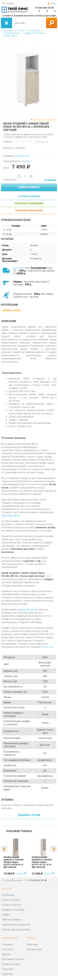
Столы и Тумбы (11, 899)
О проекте (7, 16)
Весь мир (32, 944)
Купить (20, 873)
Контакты (29, 16)
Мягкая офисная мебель (16, 929)
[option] (29, 79)
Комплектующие (11, 33)
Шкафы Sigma (10, 35)
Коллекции (34, 30)
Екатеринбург (34, 949)
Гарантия (7, 974)
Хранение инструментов (16, 924)
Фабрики (18, 16)
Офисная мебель (11, 919)
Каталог (21, 30)
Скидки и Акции (11, 964)
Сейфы (6, 914)
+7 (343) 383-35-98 (44, 8)
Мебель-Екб (22, 155)
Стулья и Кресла (11, 904)
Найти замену (29, 187)
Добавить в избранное (45, 119)
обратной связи (10, 515)
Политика (7, 969)
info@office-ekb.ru (14, 880)
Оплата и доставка (46, 16)
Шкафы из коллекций (34, 33)
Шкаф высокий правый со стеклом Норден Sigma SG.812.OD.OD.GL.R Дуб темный (14, 862)
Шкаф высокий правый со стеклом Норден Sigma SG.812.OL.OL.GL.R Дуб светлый (42, 862)
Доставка (18, 267)
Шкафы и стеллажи (13, 909)
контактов (47, 646)
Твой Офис (8, 30)
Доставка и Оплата (13, 959)
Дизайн (6, 954)
